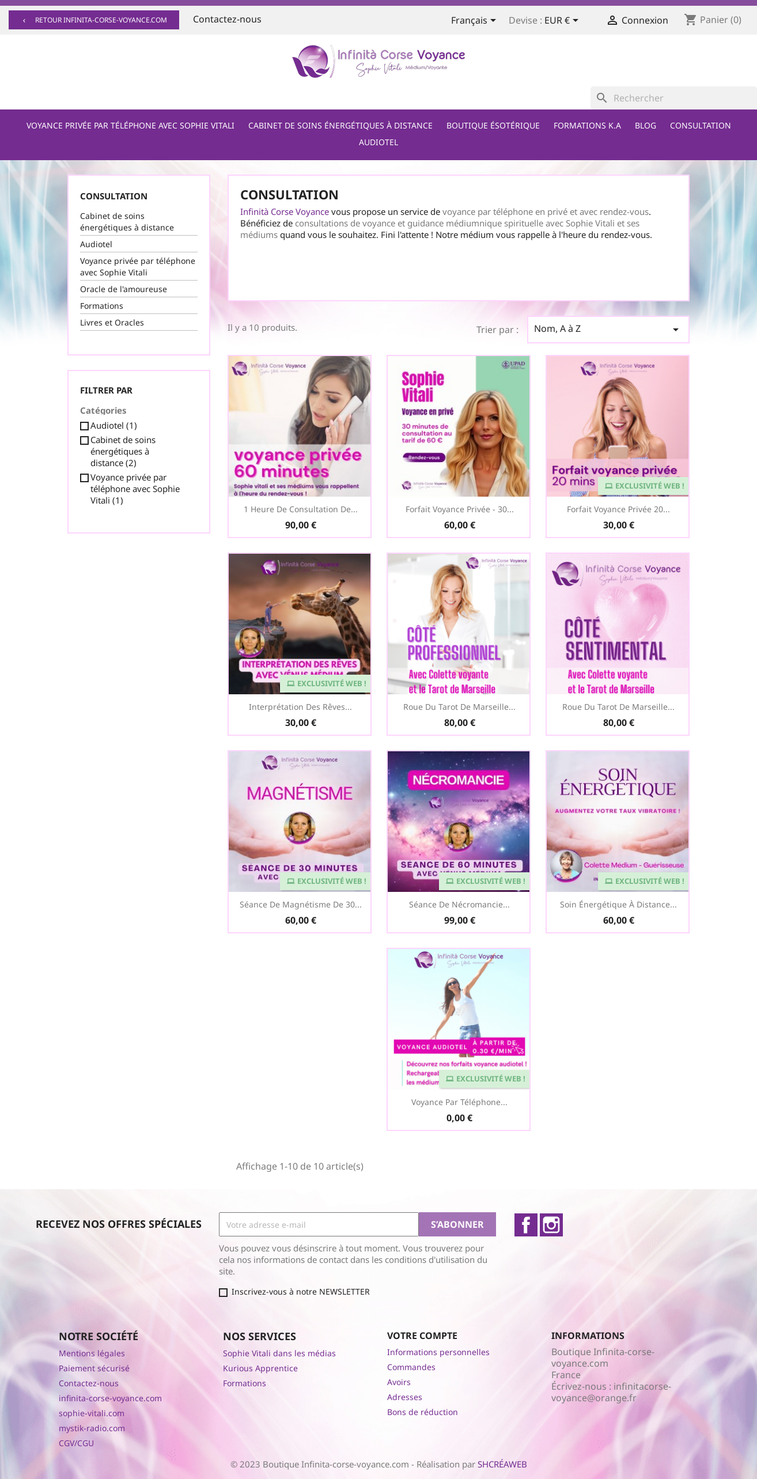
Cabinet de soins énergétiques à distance (340, 125)
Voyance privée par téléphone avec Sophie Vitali (130, 125)
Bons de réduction (422, 1411)
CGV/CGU (76, 1443)
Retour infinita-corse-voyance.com (94, 20)
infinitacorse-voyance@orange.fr (611, 1392)
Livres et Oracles (112, 322)
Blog (645, 125)
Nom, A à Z (608, 329)
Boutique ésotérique (493, 125)
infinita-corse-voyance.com (110, 1398)
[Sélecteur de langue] (475, 21)
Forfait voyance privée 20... (618, 509)
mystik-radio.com (92, 1428)
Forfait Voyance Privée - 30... (460, 509)
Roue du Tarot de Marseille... (459, 706)
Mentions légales (92, 1353)
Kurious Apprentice (260, 1368)
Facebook (526, 1224)
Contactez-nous (227, 19)
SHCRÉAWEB (502, 1464)
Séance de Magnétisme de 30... (301, 904)
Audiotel (378, 142)
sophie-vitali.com (91, 1413)
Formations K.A (587, 125)
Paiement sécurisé (94, 1368)
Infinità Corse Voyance (284, 211)
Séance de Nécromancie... (459, 904)
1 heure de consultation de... (301, 509)
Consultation (700, 125)
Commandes (411, 1366)
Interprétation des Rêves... (300, 706)
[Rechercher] (674, 97)
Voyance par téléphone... (459, 1101)
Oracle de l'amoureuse (123, 288)
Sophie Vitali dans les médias (279, 1353)
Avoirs (399, 1381)
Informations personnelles (438, 1351)
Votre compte (422, 1335)
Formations (101, 305)
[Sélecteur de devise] (563, 21)
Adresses (404, 1396)
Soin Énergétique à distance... (618, 904)
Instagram (551, 1224)
